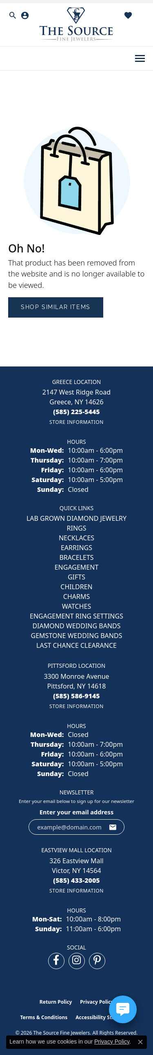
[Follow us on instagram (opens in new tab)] (77, 961)
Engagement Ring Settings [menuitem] (76, 616)
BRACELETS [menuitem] (76, 557)
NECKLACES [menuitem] (76, 537)
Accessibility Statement (104, 1017)
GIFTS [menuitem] (76, 576)
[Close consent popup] (140, 1042)
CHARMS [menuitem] (76, 596)
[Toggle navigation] (140, 58)
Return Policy (56, 1001)
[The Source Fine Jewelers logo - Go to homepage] (77, 24)
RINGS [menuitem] (76, 528)
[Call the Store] (76, 411)
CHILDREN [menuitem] (76, 586)
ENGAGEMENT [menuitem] (77, 567)
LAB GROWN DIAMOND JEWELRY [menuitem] (76, 518)
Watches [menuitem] (76, 606)
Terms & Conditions (43, 1017)
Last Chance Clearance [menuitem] (76, 645)
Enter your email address (76, 812)
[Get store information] (76, 422)
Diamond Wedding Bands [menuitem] (76, 625)
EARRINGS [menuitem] (76, 547)
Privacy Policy (96, 1001)
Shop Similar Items (56, 307)
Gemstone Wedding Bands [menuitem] (76, 635)
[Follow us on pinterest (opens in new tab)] (97, 961)
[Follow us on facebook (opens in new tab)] (56, 961)
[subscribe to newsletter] (113, 827)
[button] (12, 15)
